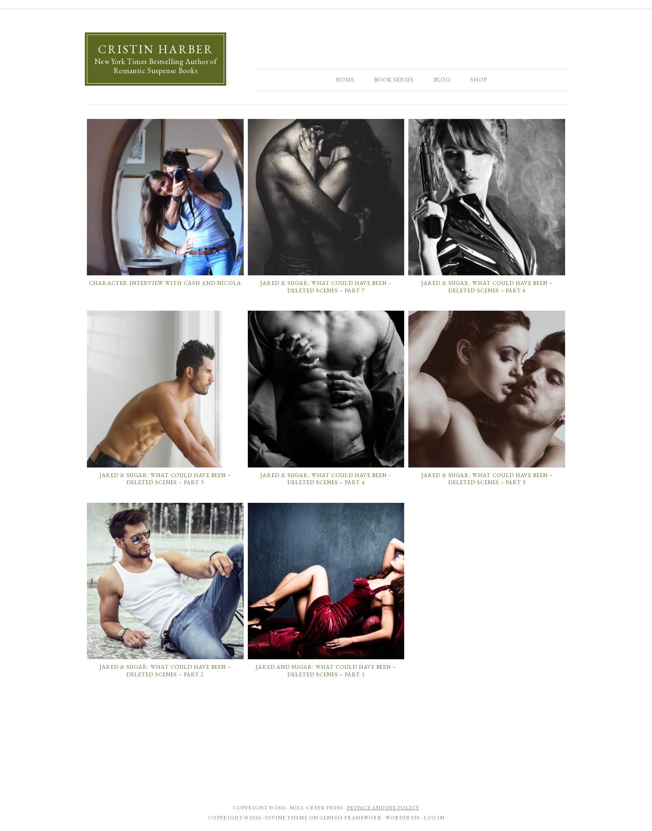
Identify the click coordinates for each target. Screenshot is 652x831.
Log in (434, 817)
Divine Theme (286, 817)
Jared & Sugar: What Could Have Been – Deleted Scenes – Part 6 (487, 286)
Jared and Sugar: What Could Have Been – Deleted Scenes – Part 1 (326, 670)
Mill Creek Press (316, 807)
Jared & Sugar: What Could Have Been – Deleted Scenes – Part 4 (326, 479)
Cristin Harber (155, 49)
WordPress (402, 817)
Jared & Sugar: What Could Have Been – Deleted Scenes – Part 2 (165, 670)
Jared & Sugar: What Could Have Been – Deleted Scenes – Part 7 (326, 286)
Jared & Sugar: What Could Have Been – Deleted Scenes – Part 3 (487, 479)
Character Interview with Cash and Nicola (165, 283)
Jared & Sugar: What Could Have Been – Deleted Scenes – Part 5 (165, 479)
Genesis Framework (350, 817)
